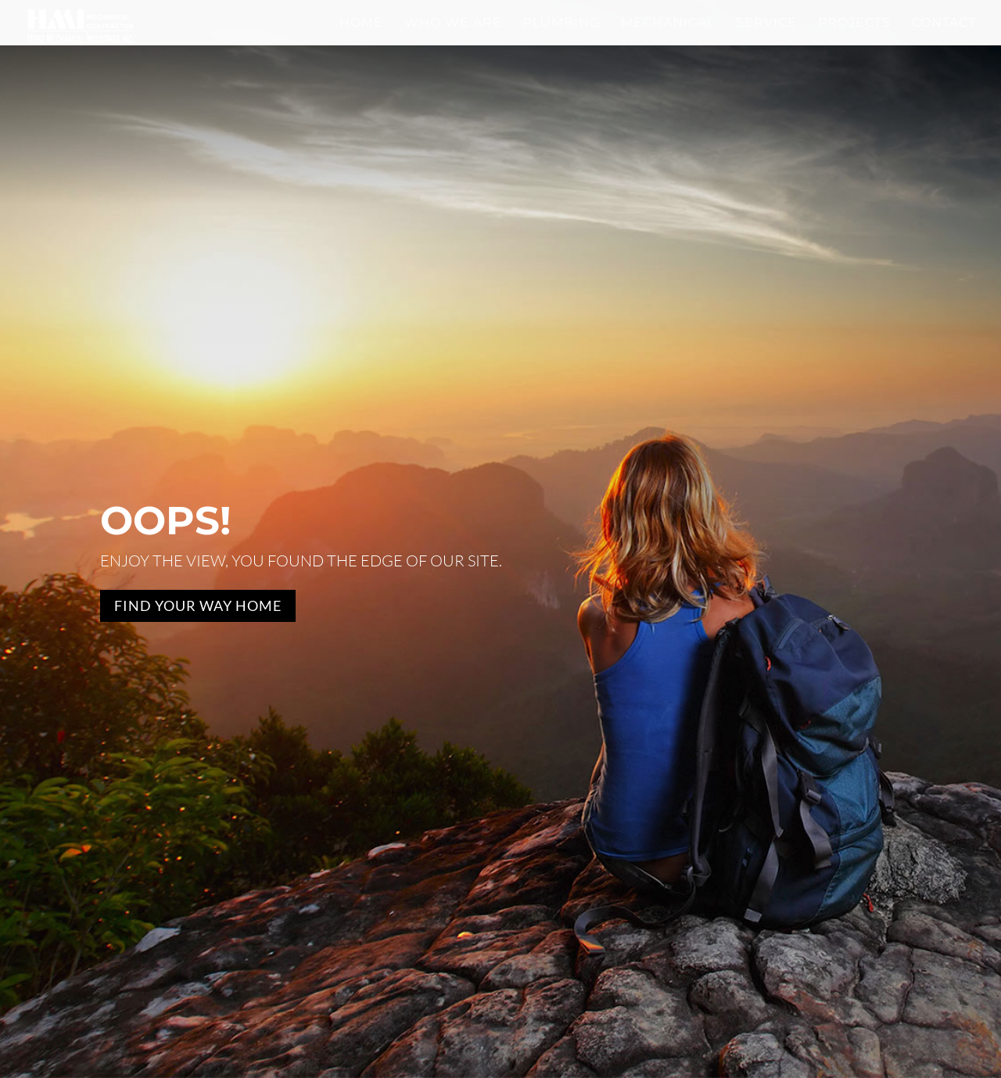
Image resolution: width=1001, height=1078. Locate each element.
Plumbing (561, 22)
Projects (854, 22)
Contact (944, 22)
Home (361, 22)
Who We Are (453, 22)
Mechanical (668, 22)
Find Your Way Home (198, 605)
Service (766, 22)
